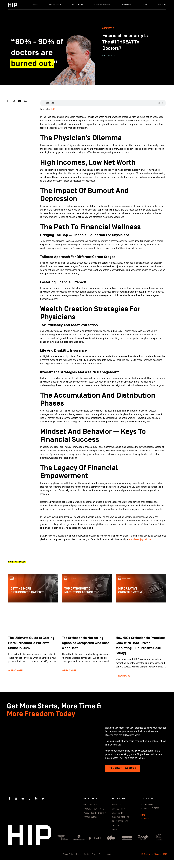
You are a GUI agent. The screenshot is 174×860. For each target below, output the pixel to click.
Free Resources (120, 821)
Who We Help (55, 5)
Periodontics (90, 817)
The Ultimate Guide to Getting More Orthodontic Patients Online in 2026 (32, 643)
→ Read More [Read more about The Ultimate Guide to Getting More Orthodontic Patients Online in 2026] (15, 670)
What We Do (77, 5)
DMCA (94, 854)
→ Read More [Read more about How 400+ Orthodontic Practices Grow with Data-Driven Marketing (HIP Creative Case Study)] (123, 675)
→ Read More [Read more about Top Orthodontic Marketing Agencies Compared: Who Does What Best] (69, 670)
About (35, 5)
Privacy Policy (68, 854)
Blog (145, 5)
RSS (53, 109)
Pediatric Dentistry (94, 813)
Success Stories (102, 5)
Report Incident (105, 854)
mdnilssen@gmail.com (140, 539)
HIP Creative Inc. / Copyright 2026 (154, 854)
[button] (17, 562)
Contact (162, 5)
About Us (116, 805)
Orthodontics (90, 805)
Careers (116, 825)
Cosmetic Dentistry (93, 809)
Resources (126, 5)
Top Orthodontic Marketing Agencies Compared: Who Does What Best (87, 643)
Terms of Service (83, 854)
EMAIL (143, 815)
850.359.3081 (146, 819)
